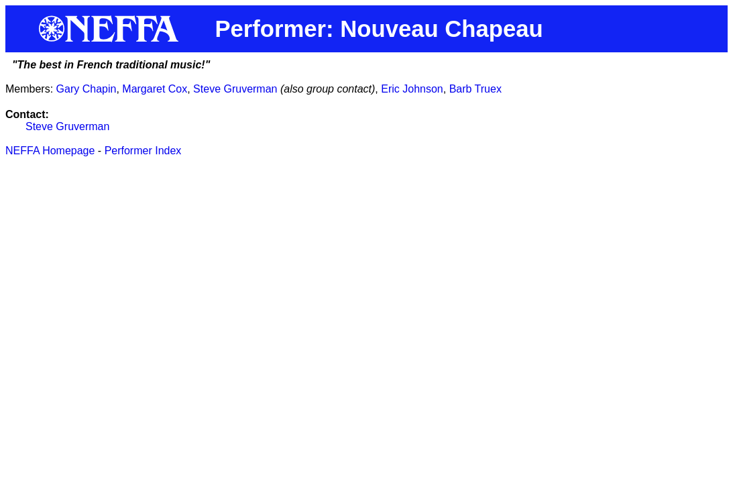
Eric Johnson (412, 89)
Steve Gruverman (235, 89)
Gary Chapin (86, 89)
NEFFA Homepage (50, 150)
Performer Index (143, 150)
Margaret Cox (154, 89)
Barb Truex (475, 89)
